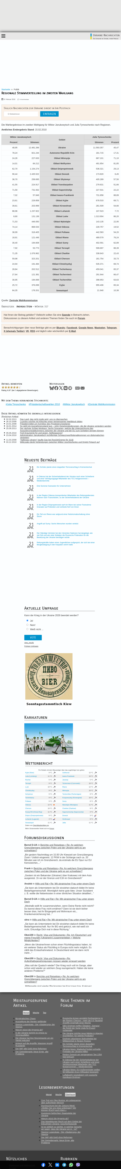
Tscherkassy (66, 664)
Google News (86, 328)
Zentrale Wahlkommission (102, 402)
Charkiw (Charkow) (93, 675)
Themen (13, 1074)
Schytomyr (66, 661)
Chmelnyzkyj (66, 657)
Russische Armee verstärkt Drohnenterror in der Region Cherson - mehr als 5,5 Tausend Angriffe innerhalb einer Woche (83, 887)
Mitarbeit (13, 1065)
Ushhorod (92, 639)
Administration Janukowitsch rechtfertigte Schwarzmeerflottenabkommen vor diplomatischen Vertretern (63, 434)
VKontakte (57, 1165)
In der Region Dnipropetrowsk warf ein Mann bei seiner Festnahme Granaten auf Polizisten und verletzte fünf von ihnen (39, 508)
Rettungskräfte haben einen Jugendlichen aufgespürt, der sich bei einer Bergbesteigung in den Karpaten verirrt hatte (38, 551)
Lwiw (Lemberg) (67, 643)
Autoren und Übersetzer (20, 1053)
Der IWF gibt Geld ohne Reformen (31, 916)
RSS (32, 331)
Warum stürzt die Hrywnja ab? (29, 897)
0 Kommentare (24, 99)
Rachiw (64, 647)
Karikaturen (14, 1059)
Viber (79, 1165)
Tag (44, 880)
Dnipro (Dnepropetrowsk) (68, 682)
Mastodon (100, 328)
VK (27, 331)
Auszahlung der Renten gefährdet (30, 888)
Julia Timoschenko (16, 402)
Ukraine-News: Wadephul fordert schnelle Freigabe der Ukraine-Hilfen (82, 917)
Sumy (91, 668)
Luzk (63, 654)
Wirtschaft (68, 1035)
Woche (36, 880)
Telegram (64, 1165)
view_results (15, 600)
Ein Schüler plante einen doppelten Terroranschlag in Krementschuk (37, 466)
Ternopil (65, 650)
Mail (82, 388)
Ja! (18, 578)
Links (11, 1062)
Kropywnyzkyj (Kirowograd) (94, 664)
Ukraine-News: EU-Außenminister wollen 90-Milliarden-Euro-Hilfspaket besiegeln (81, 938)
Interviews (68, 1044)
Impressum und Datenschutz (22, 1032)
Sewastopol (66, 689)
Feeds (12, 1056)
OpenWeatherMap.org (78, 692)
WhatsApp (72, 1165)
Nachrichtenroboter (72, 1053)
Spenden (13, 1071)
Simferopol (93, 686)
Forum (81, 318)
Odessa (65, 672)
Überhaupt (70, 961)
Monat (26, 880)
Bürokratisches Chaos (25, 885)
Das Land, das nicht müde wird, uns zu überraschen (45, 417)
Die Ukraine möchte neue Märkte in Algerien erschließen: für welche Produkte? (83, 901)
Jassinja (92, 647)
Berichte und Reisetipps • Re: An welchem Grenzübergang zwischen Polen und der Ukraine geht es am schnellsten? (57, 746)
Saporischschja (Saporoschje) (94, 679)
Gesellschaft (69, 1038)
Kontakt (12, 1035)
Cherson (65, 675)
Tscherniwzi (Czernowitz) (93, 650)
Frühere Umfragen (18, 603)
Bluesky (60, 328)
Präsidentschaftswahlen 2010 (45, 402)
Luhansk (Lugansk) (65, 686)
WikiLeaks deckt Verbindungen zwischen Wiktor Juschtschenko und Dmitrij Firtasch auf (61, 440)
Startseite (5, 89)
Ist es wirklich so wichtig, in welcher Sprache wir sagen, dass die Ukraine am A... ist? (61, 995)
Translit (12, 1047)
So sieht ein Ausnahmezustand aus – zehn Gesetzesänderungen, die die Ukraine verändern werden (66, 424)
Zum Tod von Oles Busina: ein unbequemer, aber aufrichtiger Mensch (61, 968)
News (47, 1151)
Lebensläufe (69, 1047)
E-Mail (72, 331)
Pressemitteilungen (72, 1050)
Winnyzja (92, 657)
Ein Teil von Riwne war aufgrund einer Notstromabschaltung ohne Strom (38, 517)
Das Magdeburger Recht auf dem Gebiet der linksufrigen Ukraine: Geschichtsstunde (61, 989)
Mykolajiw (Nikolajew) (93, 671)
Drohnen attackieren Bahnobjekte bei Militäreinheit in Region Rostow (80, 907)
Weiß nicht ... (23, 586)
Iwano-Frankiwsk (92, 643)
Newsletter (14, 1068)
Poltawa (65, 668)
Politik (66, 1032)
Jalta (91, 689)
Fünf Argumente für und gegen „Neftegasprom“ (42, 431)
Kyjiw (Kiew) (66, 639)
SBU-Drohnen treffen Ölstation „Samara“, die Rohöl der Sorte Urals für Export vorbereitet (81, 895)
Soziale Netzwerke (71, 1056)
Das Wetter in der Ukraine (21, 1044)
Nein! (19, 582)
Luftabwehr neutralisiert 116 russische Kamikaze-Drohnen (80, 943)
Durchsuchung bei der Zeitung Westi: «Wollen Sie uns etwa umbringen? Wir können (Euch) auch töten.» (58, 975)
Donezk (92, 682)
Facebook (42, 1165)
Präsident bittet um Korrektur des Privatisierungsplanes (46, 422)
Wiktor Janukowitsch (74, 402)
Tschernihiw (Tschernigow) (94, 661)
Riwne (91, 654)
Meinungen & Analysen (73, 1041)
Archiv (12, 1050)
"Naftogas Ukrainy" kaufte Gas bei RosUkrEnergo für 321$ (47, 438)
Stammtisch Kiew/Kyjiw (19, 1041)
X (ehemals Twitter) (14, 331)
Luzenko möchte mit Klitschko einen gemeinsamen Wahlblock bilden (52, 419)
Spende (66, 315)
